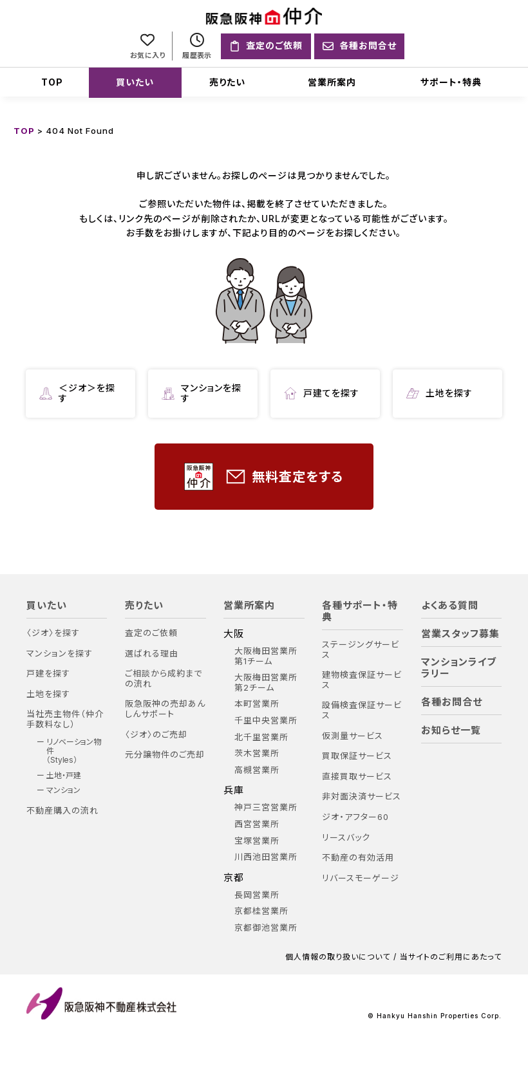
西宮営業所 (256, 824)
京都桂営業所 (261, 911)
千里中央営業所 (265, 720)
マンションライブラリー (458, 668)
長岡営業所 (256, 895)
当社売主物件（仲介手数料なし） (65, 719)
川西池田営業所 (265, 857)
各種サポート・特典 (360, 611)
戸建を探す (48, 673)
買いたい (135, 82)
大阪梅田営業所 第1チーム (265, 656)
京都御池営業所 (265, 928)
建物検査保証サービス (362, 680)
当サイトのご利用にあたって (451, 957)
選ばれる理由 (151, 653)
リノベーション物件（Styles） (73, 751)
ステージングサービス (360, 650)
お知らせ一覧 (451, 730)
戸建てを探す (321, 393)
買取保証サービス (357, 756)
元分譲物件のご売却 (165, 754)
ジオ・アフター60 (355, 817)
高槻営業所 (256, 770)
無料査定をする (263, 476)
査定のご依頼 (151, 633)
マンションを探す (201, 393)
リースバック (346, 838)
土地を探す (439, 393)
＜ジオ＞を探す (77, 393)
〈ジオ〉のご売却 (156, 735)
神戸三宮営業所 (265, 807)
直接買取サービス (357, 776)
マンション (63, 790)
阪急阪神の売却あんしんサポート (165, 709)
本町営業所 (256, 704)
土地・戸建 (63, 775)
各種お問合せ (451, 702)
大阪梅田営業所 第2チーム (265, 683)
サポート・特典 (451, 82)
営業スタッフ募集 (460, 634)
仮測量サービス (352, 736)
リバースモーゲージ (360, 878)
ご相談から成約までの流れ (163, 679)
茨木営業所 (256, 753)
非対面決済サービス (361, 796)
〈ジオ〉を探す (53, 633)
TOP (52, 82)
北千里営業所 (261, 737)
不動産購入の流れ (62, 810)
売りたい (227, 82)
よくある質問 (449, 605)
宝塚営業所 (256, 841)
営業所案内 (332, 82)
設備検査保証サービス (362, 710)
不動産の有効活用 (358, 857)
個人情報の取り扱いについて (337, 957)
